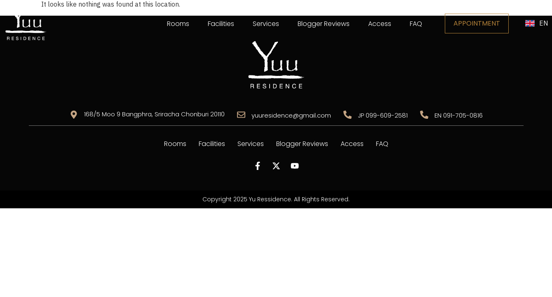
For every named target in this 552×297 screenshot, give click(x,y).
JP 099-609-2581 (383, 115)
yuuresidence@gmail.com (291, 115)
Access (379, 23)
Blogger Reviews (324, 23)
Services (266, 23)
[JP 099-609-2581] (347, 115)
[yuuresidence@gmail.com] (241, 115)
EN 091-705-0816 (459, 115)
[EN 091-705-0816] (424, 115)
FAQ (416, 23)
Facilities (221, 23)
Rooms (178, 23)
